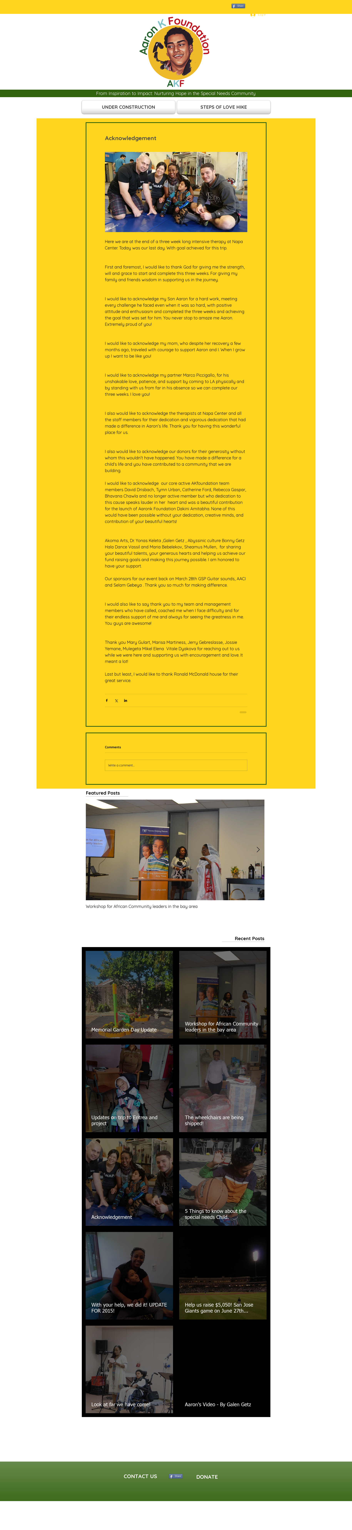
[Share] (238, 6)
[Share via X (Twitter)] (116, 700)
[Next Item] (258, 850)
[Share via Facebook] (107, 700)
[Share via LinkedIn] (125, 700)
